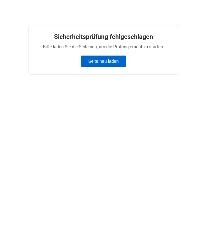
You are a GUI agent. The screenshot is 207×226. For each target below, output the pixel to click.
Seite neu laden (103, 61)
